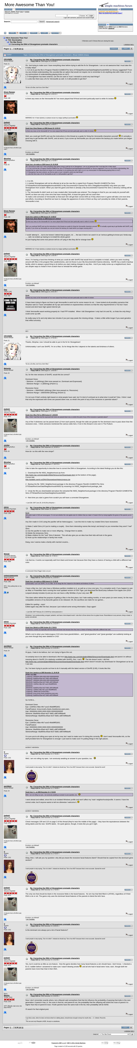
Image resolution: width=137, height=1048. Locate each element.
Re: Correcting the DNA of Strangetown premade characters (55, 60)
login (21, 11)
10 (20, 49)
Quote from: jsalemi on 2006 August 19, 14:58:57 (40, 217)
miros (6, 507)
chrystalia (8, 59)
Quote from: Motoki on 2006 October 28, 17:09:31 (41, 627)
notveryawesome (11, 576)
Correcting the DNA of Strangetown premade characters (34, 44)
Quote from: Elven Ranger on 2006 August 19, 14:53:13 (42, 128)
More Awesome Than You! (17, 38)
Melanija (7, 368)
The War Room (16, 42)
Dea (5, 290)
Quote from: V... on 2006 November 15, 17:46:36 (40, 792)
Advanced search (52, 22)
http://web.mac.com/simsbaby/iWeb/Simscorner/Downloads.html (50, 475)
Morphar (7, 159)
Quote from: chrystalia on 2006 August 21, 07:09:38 (41, 581)
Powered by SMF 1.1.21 (59, 1043)
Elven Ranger (9, 92)
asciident (7, 646)
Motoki (6, 554)
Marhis (6, 995)
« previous (127, 44)
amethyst (111, 28)
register (27, 11)
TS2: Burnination (15, 40)
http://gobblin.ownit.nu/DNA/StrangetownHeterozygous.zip (47, 480)
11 (22, 49)
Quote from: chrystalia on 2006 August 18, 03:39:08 (41, 164)
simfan (6, 445)
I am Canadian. (30, 154)
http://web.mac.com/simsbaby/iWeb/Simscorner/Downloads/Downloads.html (54, 662)
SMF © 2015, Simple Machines (76, 1043)
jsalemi (7, 122)
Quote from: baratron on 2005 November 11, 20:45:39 (42, 672)
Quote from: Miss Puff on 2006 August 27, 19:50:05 (41, 415)
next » (132, 44)
